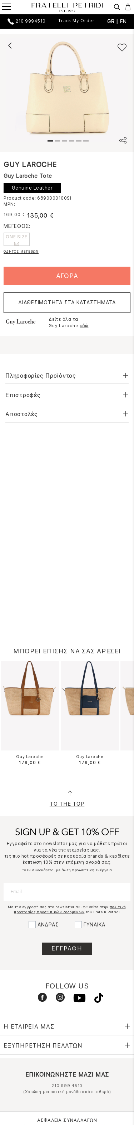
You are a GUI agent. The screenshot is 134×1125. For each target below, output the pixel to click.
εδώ (84, 325)
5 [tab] (78, 141)
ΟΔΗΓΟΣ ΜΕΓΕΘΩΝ (21, 251)
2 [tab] (56, 141)
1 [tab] (49, 141)
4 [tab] (71, 141)
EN (123, 21)
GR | (113, 21)
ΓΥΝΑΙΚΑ (94, 925)
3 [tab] (63, 141)
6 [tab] (85, 141)
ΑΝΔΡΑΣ (48, 925)
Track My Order (76, 20)
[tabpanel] (67, 90)
